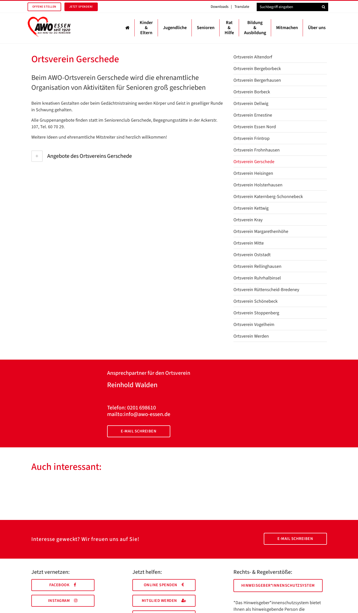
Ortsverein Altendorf (252, 57)
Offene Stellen (44, 7)
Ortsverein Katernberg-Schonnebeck (268, 196)
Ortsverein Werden (251, 336)
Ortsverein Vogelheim (253, 324)
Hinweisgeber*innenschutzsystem (278, 585)
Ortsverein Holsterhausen (257, 185)
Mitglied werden (164, 600)
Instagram (63, 600)
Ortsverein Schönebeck (255, 301)
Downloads (219, 6)
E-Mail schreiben (138, 431)
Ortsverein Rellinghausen (257, 266)
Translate (241, 6)
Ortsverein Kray (247, 220)
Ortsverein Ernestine (252, 115)
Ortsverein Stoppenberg (256, 313)
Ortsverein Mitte (248, 243)
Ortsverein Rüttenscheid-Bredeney (266, 290)
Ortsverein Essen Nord (254, 127)
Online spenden (164, 585)
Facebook (62, 585)
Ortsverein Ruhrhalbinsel (257, 278)
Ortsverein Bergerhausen (257, 80)
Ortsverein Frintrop (251, 138)
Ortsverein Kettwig (251, 208)
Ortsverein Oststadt (252, 255)
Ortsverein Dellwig (250, 103)
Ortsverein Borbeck (251, 92)
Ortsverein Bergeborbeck (257, 68)
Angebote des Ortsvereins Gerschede (81, 156)
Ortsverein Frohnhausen (256, 150)
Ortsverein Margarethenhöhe (260, 231)
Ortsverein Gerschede (253, 162)
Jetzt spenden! (81, 7)
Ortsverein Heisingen (253, 173)
